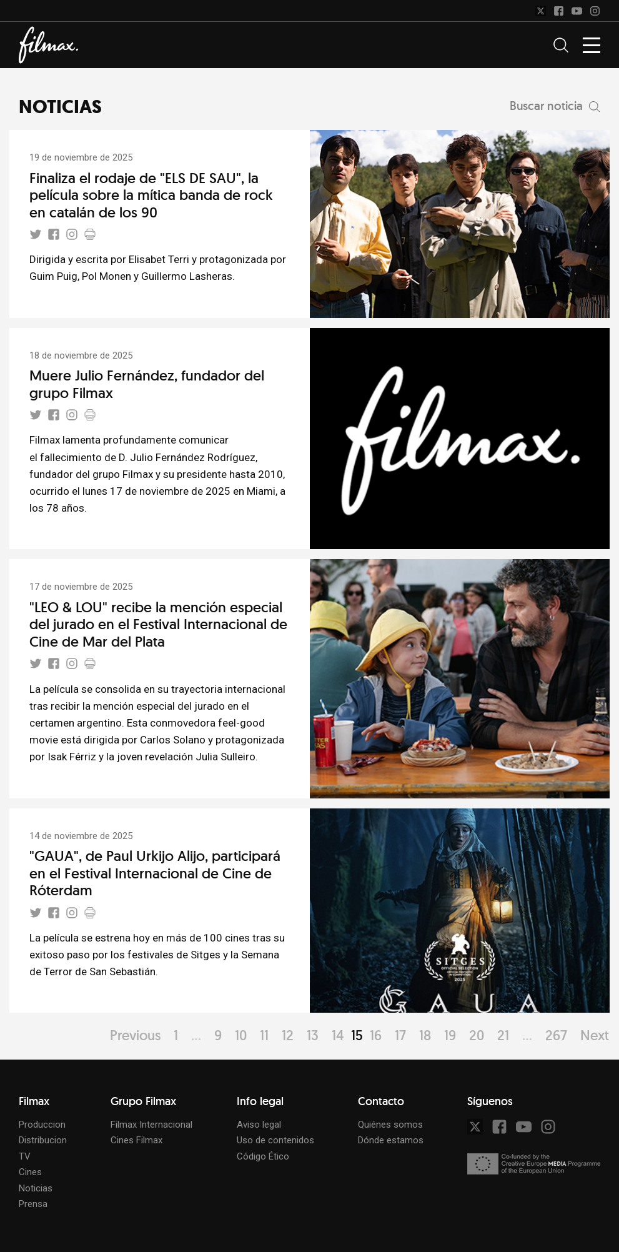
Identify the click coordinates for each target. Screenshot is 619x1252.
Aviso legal (259, 1124)
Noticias (35, 1188)
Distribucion (43, 1140)
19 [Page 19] (450, 1035)
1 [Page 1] (176, 1035)
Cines (30, 1172)
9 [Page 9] (218, 1035)
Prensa (33, 1204)
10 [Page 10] (241, 1035)
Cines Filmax (136, 1140)
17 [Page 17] (400, 1035)
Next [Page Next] (594, 1035)
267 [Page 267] (556, 1035)
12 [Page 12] (288, 1035)
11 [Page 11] (264, 1035)
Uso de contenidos (275, 1140)
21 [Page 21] (503, 1035)
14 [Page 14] (338, 1035)
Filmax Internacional (151, 1124)
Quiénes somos (390, 1124)
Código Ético (263, 1156)
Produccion (42, 1124)
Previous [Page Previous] (135, 1035)
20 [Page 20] (476, 1035)
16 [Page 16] (376, 1035)
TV (25, 1156)
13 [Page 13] (313, 1035)
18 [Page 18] (425, 1035)
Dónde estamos (390, 1140)
